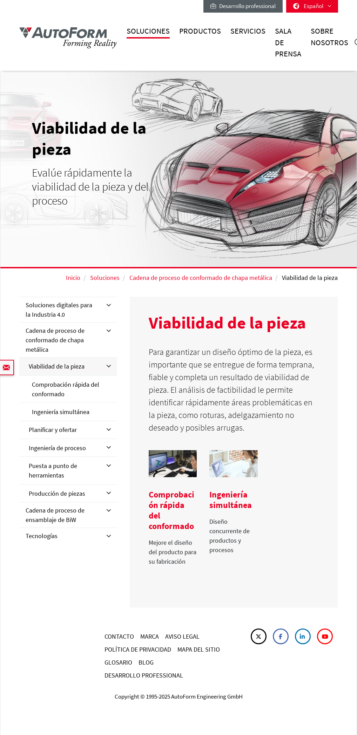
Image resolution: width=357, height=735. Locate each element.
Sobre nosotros (329, 36)
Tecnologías (42, 536)
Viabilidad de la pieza (57, 366)
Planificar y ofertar (53, 430)
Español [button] (312, 6)
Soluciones (148, 31)
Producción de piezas (57, 493)
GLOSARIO (118, 662)
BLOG (146, 662)
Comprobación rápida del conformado (65, 389)
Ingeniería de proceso (57, 448)
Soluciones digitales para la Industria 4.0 (59, 309)
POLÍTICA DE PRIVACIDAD (138, 649)
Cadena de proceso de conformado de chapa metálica (200, 278)
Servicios (247, 31)
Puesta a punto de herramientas (53, 470)
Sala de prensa (288, 42)
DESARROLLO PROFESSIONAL (144, 675)
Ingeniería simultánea (60, 412)
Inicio (73, 278)
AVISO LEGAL (182, 636)
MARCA (149, 636)
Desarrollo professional (243, 6)
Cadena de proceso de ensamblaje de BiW (55, 515)
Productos (200, 31)
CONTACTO (119, 636)
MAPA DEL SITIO (198, 649)
